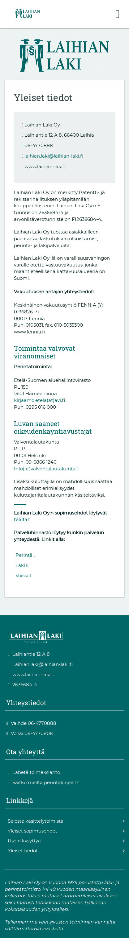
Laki (21, 565)
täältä (22, 520)
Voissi (23, 575)
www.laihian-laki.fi (31, 674)
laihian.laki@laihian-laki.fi (53, 156)
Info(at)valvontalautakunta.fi (47, 469)
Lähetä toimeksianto (34, 772)
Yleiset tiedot (23, 850)
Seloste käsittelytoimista (35, 821)
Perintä (25, 555)
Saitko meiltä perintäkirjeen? (43, 782)
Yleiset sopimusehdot (32, 831)
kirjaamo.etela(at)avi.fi (39, 400)
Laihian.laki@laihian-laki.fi (40, 664)
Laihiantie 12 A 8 (29, 654)
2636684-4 (22, 685)
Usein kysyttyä (24, 841)
